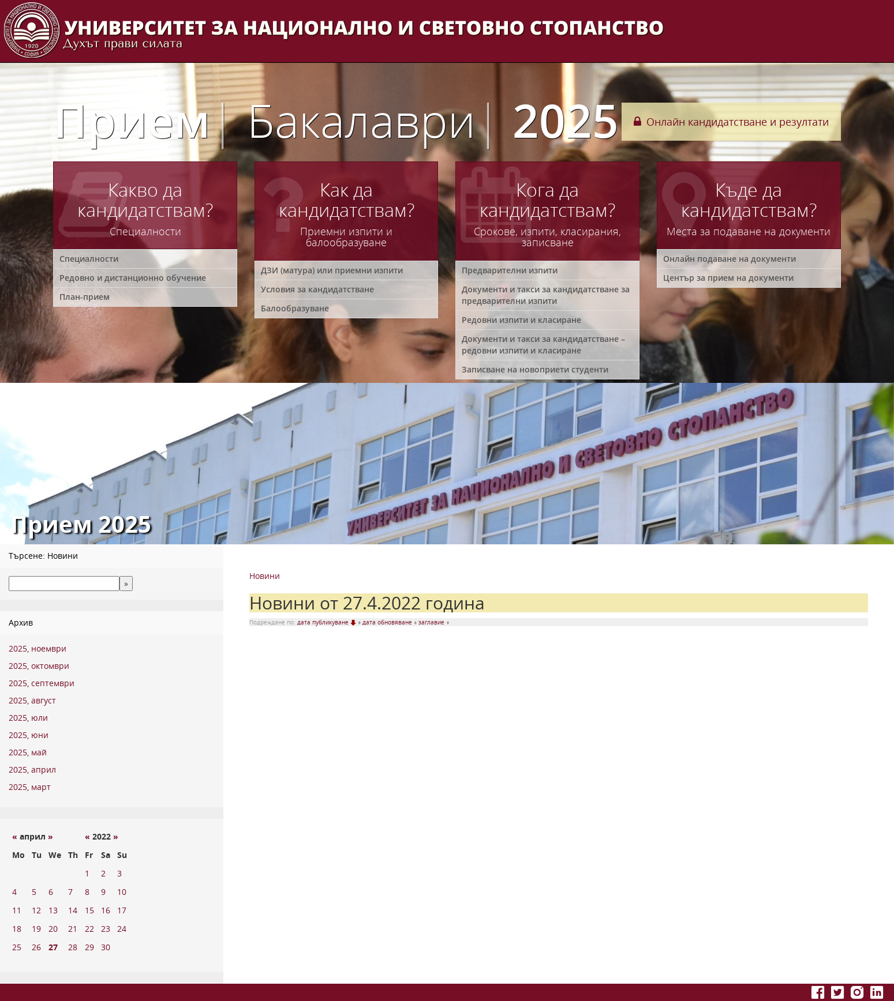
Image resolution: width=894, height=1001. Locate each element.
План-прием (84, 296)
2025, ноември (37, 648)
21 (72, 928)
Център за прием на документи (728, 277)
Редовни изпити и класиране (521, 319)
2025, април (32, 769)
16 (105, 910)
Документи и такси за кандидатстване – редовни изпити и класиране (543, 344)
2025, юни (28, 734)
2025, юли (28, 717)
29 (89, 947)
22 (89, 928)
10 (121, 891)
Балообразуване (295, 308)
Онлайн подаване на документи (729, 258)
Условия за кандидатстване (317, 289)
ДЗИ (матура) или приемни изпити (332, 270)
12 (36, 910)
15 (89, 910)
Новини (264, 575)
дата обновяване (388, 622)
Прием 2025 (336, 119)
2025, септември (41, 683)
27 (53, 947)
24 (121, 928)
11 (16, 910)
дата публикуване (327, 622)
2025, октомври (39, 665)
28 (72, 947)
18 (16, 928)
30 (105, 947)
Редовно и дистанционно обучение (132, 277)
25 (16, 947)
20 (53, 928)
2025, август (32, 700)
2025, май (28, 752)
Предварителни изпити (510, 270)
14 (72, 910)
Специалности (88, 258)
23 (105, 928)
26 (36, 947)
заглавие (432, 622)
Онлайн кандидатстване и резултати (731, 122)
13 (53, 910)
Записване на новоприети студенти (535, 369)
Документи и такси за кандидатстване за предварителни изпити (546, 295)
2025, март (30, 786)
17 (121, 910)
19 (36, 928)
